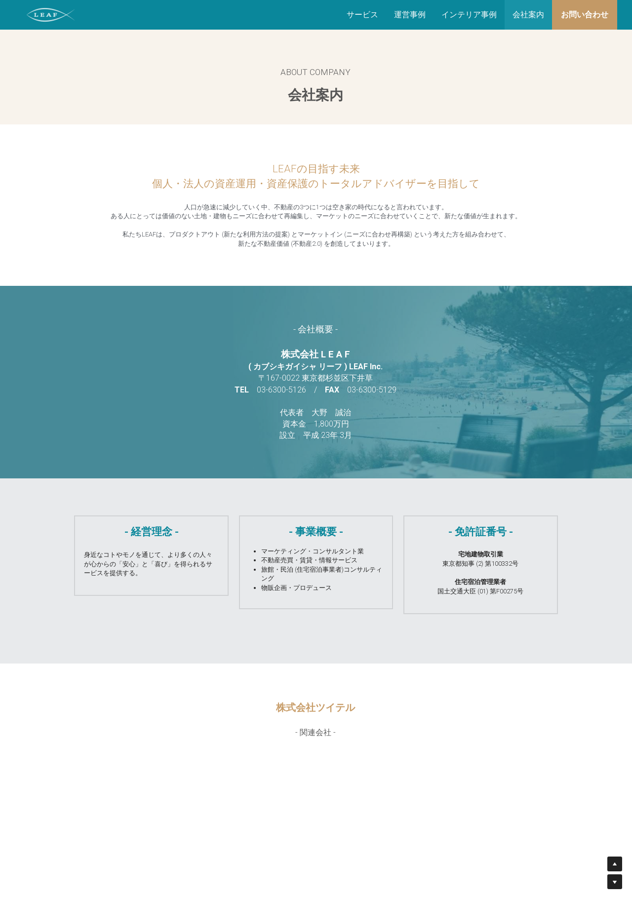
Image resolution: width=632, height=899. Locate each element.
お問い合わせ (584, 14)
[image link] (50, 14)
